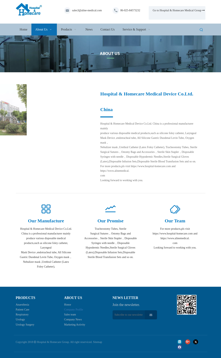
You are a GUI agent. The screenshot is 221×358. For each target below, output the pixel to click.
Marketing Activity (74, 324)
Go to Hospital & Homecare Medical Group (179, 10)
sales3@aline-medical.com (87, 10)
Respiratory (22, 314)
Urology (20, 319)
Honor (67, 304)
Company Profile (73, 309)
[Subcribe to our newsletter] (128, 314)
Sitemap (97, 342)
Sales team (70, 314)
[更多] (46, 209)
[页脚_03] (187, 305)
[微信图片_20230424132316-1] (54, 109)
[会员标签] (175, 209)
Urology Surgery (25, 324)
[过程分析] (110, 209)
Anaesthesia (22, 304)
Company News (73, 319)
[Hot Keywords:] (201, 30)
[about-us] (110, 53)
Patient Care (22, 309)
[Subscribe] (151, 314)
